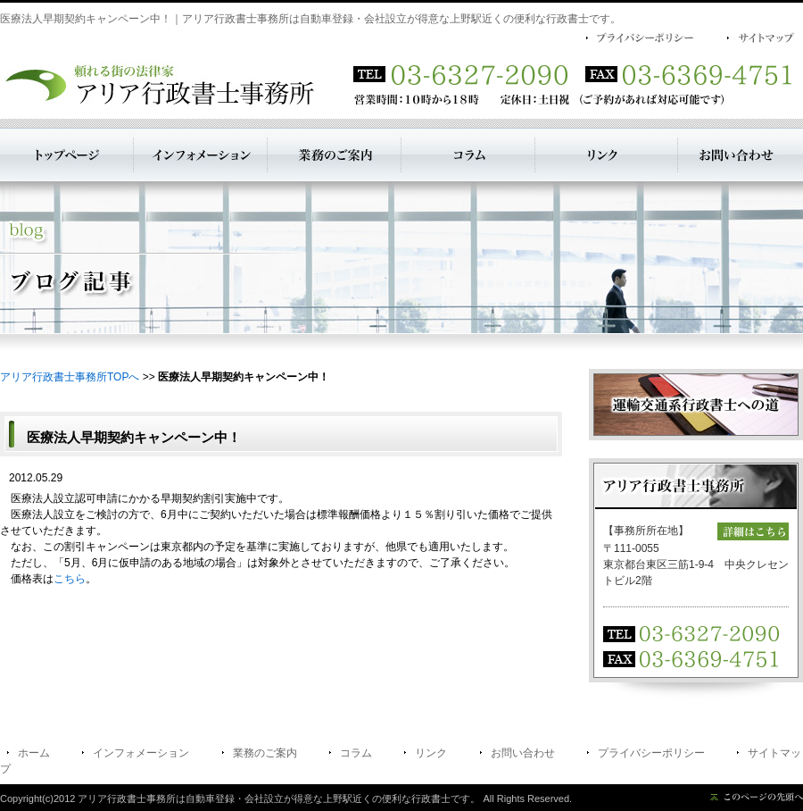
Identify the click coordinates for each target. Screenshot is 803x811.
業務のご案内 (265, 753)
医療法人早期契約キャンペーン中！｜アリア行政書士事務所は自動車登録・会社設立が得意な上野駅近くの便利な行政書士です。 (310, 19)
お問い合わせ (523, 753)
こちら (70, 579)
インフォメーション (141, 753)
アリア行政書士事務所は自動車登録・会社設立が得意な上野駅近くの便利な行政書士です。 (279, 798)
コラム (356, 753)
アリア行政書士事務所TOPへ (69, 377)
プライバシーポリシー (651, 753)
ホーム (34, 753)
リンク (431, 753)
